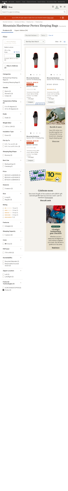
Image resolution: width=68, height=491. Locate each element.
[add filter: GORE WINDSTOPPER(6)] (10, 287)
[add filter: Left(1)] (5, 274)
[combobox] (34, 12)
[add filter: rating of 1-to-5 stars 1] (10, 217)
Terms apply (49, 197)
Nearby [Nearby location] (16, 52)
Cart (61, 7)
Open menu (65, 7)
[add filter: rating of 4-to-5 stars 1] (10, 210)
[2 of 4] (33, 75)
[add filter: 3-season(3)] (6, 188)
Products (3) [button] (7, 30)
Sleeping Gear (29, 21)
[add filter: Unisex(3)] (5, 96)
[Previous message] (5, 17)
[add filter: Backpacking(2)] (7, 164)
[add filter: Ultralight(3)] (6, 226)
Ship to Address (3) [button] (11, 67)
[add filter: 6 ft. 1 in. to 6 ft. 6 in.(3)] (10, 146)
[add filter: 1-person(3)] (6, 235)
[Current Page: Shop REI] (4, 2)
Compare (30, 102)
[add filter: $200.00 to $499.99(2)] (10, 175)
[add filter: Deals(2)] (5, 117)
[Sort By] (34, 41)
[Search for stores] (18, 55)
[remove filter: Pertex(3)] (5, 290)
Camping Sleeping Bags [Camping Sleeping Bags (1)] (10, 82)
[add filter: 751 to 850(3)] (7, 252)
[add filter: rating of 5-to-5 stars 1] (10, 208)
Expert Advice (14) (21, 30)
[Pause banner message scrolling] (62, 17)
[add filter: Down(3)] (5, 135)
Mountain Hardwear (8, 21)
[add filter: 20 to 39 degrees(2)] (9, 109)
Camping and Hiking (19, 21)
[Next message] (60, 17)
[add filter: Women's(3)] (6, 93)
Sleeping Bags (38, 21)
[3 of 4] (36, 75)
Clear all (51, 35)
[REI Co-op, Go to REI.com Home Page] (4, 6)
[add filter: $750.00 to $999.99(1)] (10, 179)
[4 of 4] (39, 75)
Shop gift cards (45, 200)
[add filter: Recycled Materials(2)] (9, 261)
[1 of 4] (30, 75)
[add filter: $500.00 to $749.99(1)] (10, 177)
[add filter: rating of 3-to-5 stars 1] (10, 213)
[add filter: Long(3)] (5, 197)
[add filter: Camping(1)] (6, 166)
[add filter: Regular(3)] (6, 199)
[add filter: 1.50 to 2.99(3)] (7, 126)
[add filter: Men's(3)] (5, 91)
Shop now (55, 141)
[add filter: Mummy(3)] (6, 155)
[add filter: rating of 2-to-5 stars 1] (10, 215)
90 (65, 41)
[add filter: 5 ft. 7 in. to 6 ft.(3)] (8, 144)
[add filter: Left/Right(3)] (6, 276)
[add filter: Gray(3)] (6, 244)
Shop (10, 7)
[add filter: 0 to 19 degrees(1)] (8, 106)
